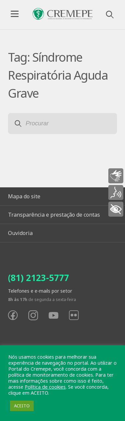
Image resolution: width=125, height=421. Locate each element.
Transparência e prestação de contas (54, 214)
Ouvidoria (20, 233)
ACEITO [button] (22, 406)
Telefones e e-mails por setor (40, 291)
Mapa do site (24, 196)
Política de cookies (45, 387)
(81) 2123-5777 (38, 278)
